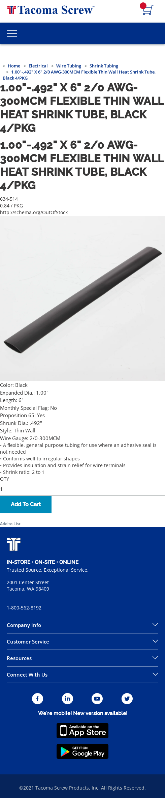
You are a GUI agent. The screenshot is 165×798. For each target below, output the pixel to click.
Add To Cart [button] (26, 504)
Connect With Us (27, 674)
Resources (19, 658)
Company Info (24, 625)
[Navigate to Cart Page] (148, 10)
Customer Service (28, 641)
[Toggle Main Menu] (12, 33)
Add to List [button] (10, 523)
